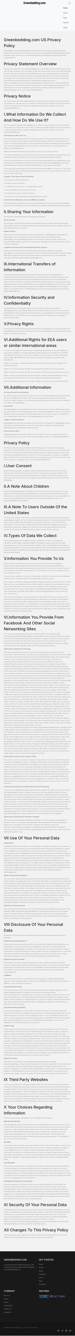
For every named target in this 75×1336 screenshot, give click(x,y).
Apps (65, 18)
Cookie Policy (8, 1305)
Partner (66, 23)
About (65, 13)
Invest (41, 1277)
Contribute (42, 1274)
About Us (7, 1295)
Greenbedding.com (35, 3)
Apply (65, 27)
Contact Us (7, 1309)
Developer (42, 1284)
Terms (6, 1299)
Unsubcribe (7, 1312)
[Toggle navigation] (69, 3)
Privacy (6, 1302)
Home (65, 8)
